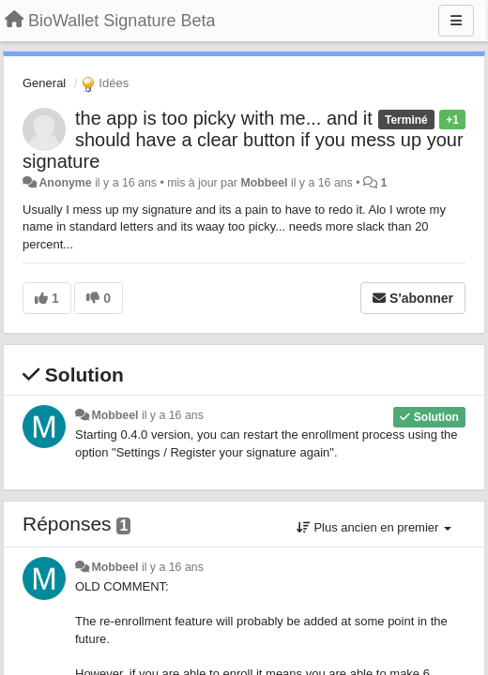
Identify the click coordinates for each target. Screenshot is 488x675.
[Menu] (456, 21)
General (44, 83)
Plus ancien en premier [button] (374, 527)
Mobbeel (263, 182)
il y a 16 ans (173, 415)
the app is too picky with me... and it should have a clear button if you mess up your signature (243, 140)
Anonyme (64, 182)
